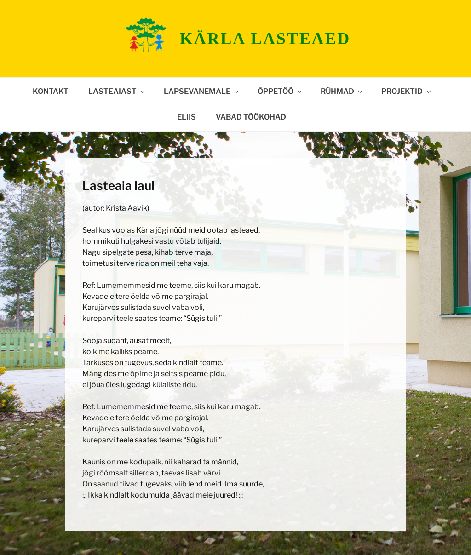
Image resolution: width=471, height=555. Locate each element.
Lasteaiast (117, 91)
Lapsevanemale (202, 91)
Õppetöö (280, 91)
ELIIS (186, 117)
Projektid (406, 91)
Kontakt (51, 91)
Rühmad (342, 91)
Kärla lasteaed (265, 38)
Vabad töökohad (251, 117)
